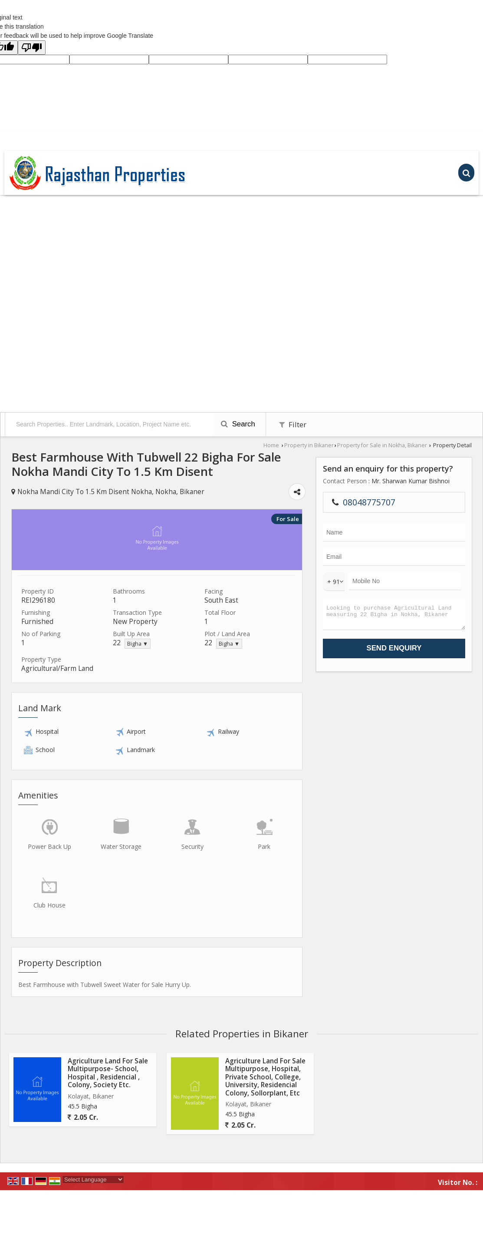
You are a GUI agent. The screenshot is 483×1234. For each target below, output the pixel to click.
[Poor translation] (32, 47)
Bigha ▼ (137, 643)
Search (238, 424)
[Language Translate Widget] (93, 1179)
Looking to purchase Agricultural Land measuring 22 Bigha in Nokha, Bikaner (394, 617)
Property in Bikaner (309, 445)
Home (271, 445)
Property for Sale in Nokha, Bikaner (382, 445)
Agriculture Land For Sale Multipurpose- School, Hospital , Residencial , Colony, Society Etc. (108, 1072)
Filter (292, 424)
